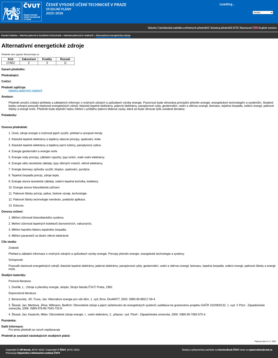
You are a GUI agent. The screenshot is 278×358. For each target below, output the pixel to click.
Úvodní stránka (9, 35)
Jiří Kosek (25, 349)
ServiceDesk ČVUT (228, 349)
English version (265, 27)
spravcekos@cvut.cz (260, 349)
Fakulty (152, 27)
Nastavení (246, 27)
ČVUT (63, 349)
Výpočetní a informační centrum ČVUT (38, 352)
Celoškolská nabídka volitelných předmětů (183, 27)
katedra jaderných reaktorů (78, 35)
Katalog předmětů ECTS (224, 27)
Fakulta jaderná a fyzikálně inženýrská (40, 35)
